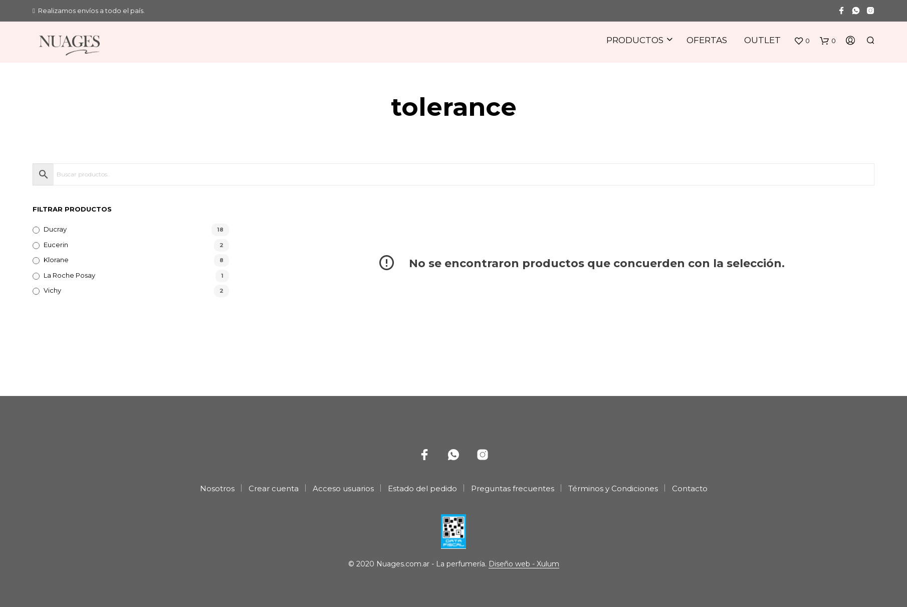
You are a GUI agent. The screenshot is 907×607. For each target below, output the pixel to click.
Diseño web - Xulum (524, 564)
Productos (634, 40)
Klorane (56, 260)
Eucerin (56, 245)
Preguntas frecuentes (512, 488)
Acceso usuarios (343, 488)
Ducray (55, 229)
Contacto (690, 488)
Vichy (52, 290)
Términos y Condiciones (613, 488)
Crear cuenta (274, 488)
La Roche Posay (69, 275)
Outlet (762, 40)
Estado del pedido (422, 488)
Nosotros (217, 488)
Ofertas (707, 40)
